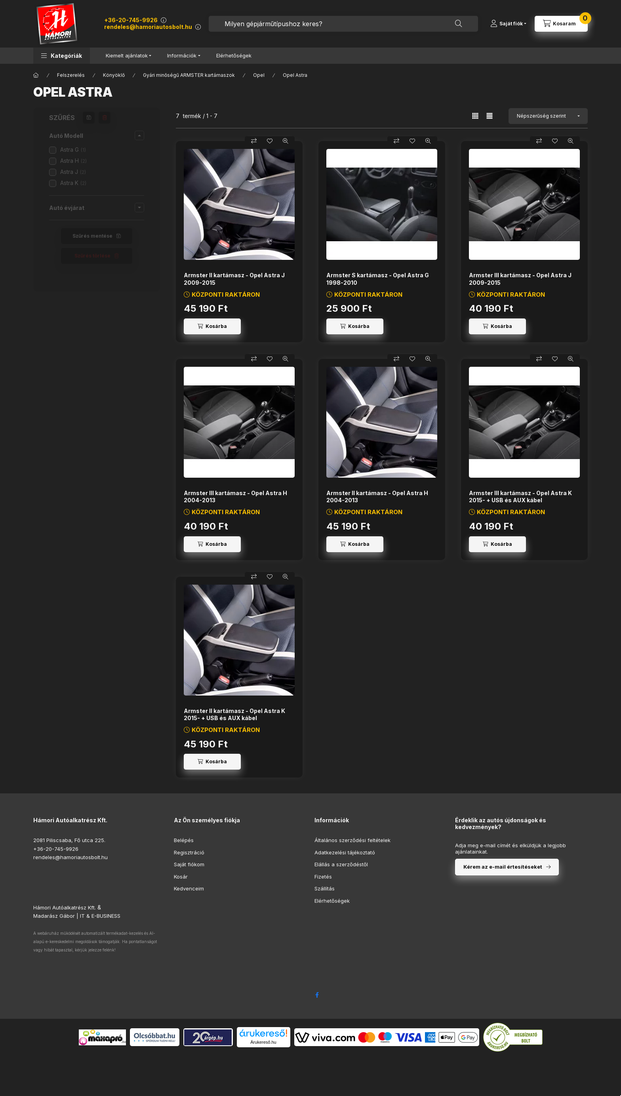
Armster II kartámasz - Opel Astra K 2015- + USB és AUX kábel (234, 714)
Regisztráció (189, 852)
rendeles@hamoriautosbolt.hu (148, 26)
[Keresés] (458, 23)
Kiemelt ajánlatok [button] (127, 55)
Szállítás (324, 888)
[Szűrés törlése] (104, 118)
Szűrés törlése (92, 256)
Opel (259, 75)
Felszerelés (71, 75)
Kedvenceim (189, 888)
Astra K (73, 182)
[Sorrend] (548, 116)
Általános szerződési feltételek (352, 840)
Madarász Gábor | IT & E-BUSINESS (76, 916)
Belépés (184, 840)
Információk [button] (181, 55)
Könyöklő (114, 75)
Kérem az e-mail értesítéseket (502, 866)
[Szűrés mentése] (89, 118)
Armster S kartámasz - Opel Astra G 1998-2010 (377, 279)
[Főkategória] (36, 75)
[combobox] (343, 24)
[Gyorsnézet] (285, 141)
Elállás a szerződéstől (341, 864)
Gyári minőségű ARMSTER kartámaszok (189, 75)
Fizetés (323, 876)
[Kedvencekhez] (270, 141)
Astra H (73, 160)
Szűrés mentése (92, 236)
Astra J (73, 171)
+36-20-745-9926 (131, 20)
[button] (61, 56)
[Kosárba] (212, 326)
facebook (317, 995)
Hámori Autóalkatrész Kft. (64, 907)
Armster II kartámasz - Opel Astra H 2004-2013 (377, 496)
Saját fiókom (189, 864)
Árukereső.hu (263, 1042)
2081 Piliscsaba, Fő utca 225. (69, 840)
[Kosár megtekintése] (561, 24)
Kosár (181, 876)
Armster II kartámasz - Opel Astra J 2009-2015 (234, 279)
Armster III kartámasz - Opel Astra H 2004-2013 (235, 496)
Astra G (73, 149)
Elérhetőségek (233, 55)
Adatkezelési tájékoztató (344, 852)
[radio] (489, 116)
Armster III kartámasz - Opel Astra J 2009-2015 (520, 279)
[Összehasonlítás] (254, 141)
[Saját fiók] (508, 24)
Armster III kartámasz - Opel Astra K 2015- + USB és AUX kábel (520, 496)
